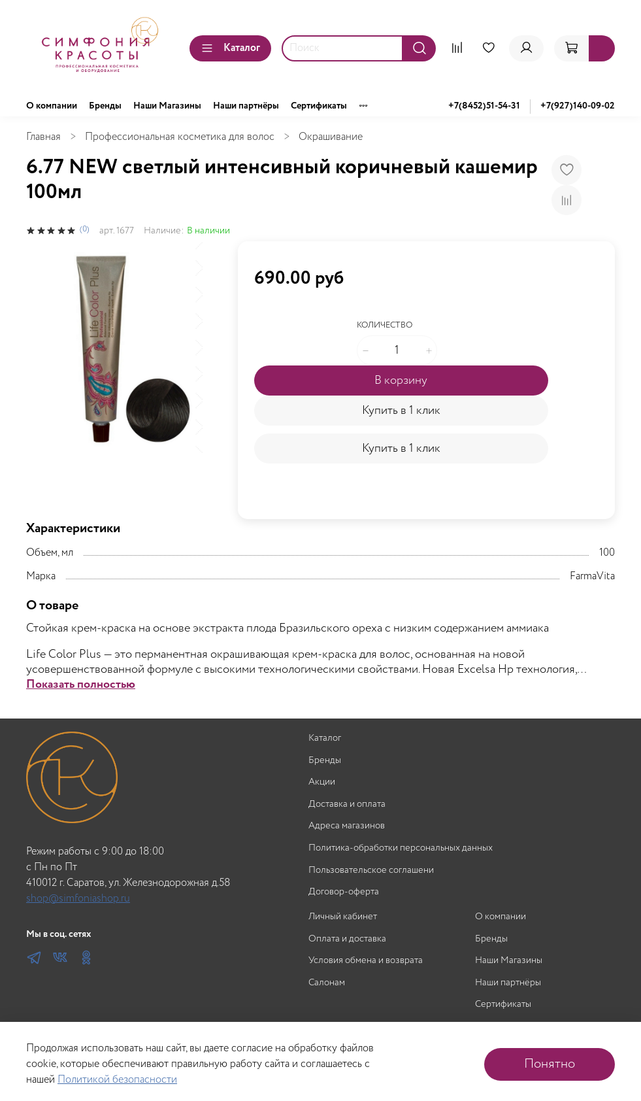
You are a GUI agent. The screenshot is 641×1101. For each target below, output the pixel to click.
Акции (321, 782)
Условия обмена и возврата (365, 961)
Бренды (105, 106)
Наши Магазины (167, 106)
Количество (384, 325)
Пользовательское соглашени (371, 870)
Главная (43, 136)
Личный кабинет (342, 917)
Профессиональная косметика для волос (179, 136)
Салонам (326, 983)
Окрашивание (331, 136)
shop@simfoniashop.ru (78, 898)
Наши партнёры (246, 106)
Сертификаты (319, 106)
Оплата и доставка (347, 939)
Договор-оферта (343, 892)
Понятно (549, 1064)
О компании (51, 106)
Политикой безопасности (117, 1079)
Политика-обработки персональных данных (400, 848)
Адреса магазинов (346, 826)
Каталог (230, 48)
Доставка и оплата (347, 804)
